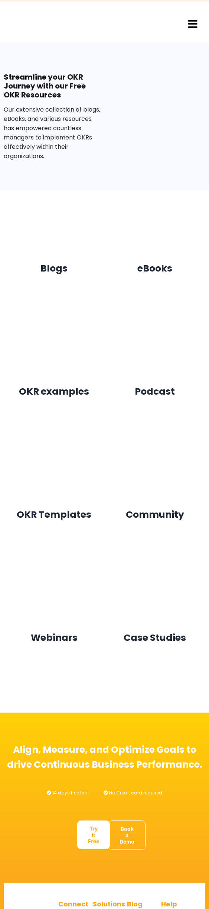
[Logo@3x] (53, 21)
